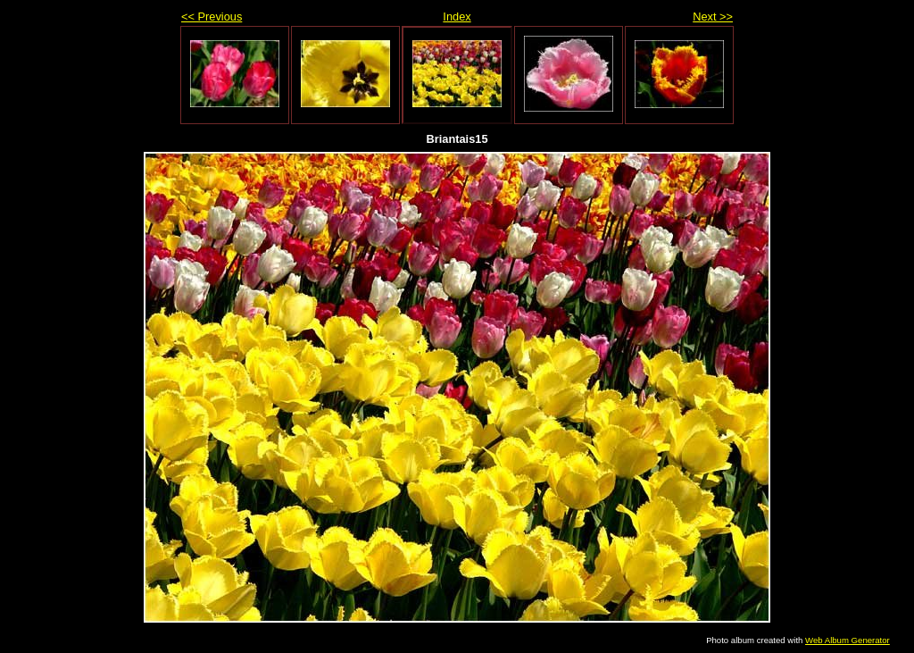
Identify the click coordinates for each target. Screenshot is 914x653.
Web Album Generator (847, 640)
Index (456, 16)
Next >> (713, 16)
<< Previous (211, 16)
